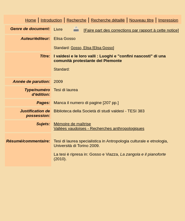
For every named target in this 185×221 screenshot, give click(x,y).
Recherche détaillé (108, 20)
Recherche (76, 20)
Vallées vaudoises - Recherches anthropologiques (99, 128)
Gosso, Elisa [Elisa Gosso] (92, 48)
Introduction (51, 20)
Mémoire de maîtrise (72, 124)
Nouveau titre (141, 20)
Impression (168, 20)
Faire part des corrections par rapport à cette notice (131, 30)
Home (30, 20)
